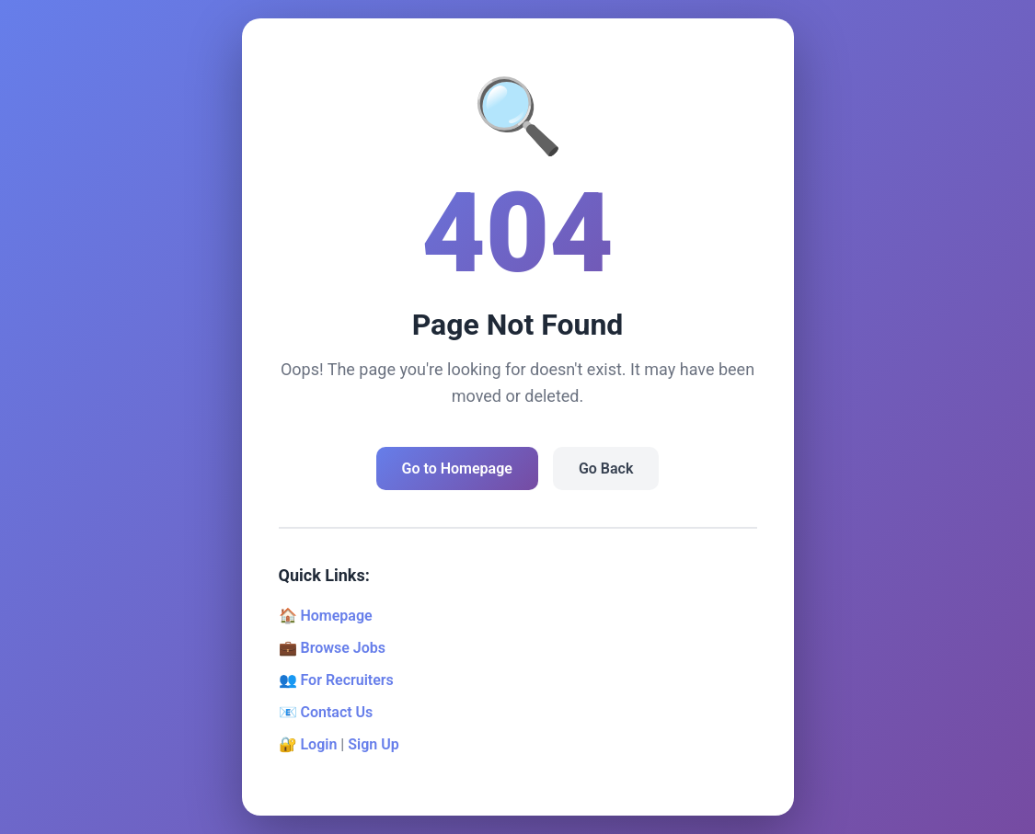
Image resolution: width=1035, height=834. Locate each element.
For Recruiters (346, 680)
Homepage (336, 615)
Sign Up (373, 744)
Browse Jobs (342, 648)
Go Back (606, 468)
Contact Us (336, 712)
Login (318, 744)
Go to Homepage (457, 468)
